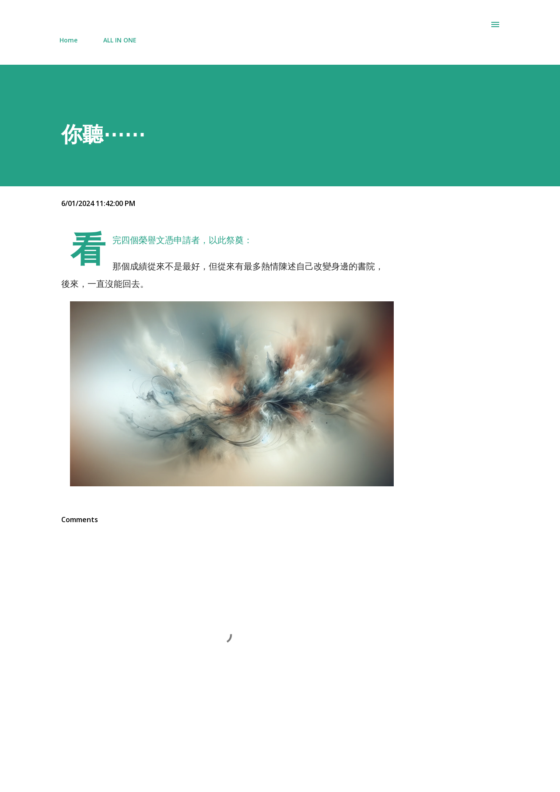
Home (68, 40)
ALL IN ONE (119, 40)
